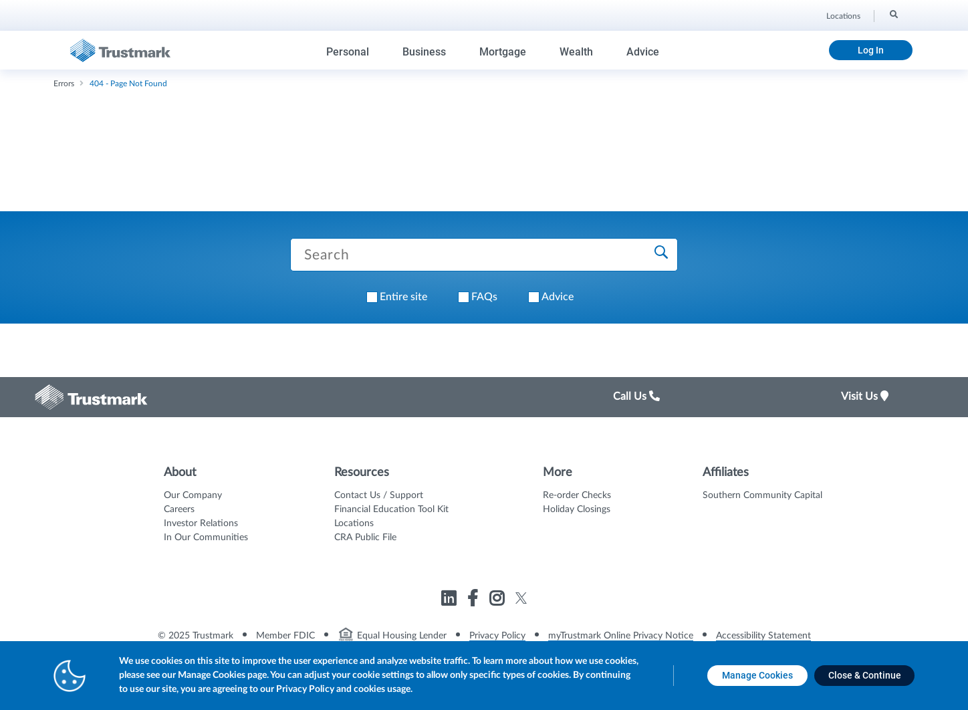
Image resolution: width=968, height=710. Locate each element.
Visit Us (864, 396)
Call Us (636, 396)
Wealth (576, 51)
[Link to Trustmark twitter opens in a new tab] (521, 598)
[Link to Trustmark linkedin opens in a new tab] (450, 600)
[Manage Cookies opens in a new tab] (757, 675)
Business (424, 51)
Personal (347, 51)
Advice (642, 51)
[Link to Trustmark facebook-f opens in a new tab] (474, 600)
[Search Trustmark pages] (484, 254)
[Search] (892, 14)
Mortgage (502, 51)
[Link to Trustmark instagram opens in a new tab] (498, 600)
